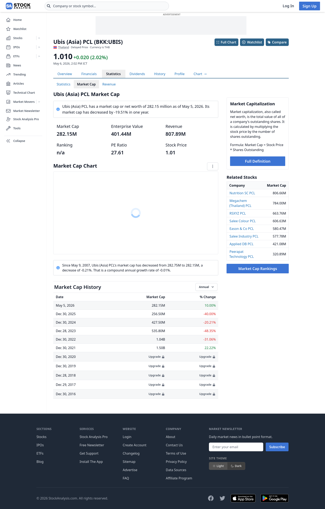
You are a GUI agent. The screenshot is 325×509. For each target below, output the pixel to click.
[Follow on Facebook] (210, 498)
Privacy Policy (176, 461)
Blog (40, 461)
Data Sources (176, 470)
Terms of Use (176, 453)
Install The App (91, 461)
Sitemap (129, 461)
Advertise (130, 470)
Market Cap (86, 84)
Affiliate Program (179, 478)
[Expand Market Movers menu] (39, 102)
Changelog (131, 453)
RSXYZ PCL (237, 213)
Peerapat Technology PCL (241, 254)
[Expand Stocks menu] (39, 38)
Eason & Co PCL (241, 228)
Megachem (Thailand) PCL (240, 203)
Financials (89, 74)
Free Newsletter (92, 445)
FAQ (126, 478)
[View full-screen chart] (200, 74)
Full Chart (226, 42)
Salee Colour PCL (242, 221)
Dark (236, 466)
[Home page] (18, 6)
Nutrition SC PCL (242, 193)
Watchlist (252, 42)
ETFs (40, 453)
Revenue (109, 84)
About (170, 437)
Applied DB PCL (241, 244)
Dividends (137, 74)
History (159, 74)
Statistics (113, 74)
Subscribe (277, 447)
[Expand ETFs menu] (39, 56)
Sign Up (310, 6)
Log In (288, 5)
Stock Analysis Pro (94, 437)
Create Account (134, 445)
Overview (64, 74)
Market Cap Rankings (257, 268)
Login (127, 437)
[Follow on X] (222, 498)
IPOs (40, 445)
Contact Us (174, 445)
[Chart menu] (212, 166)
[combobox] (107, 6)
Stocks (41, 437)
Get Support (89, 453)
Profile (179, 74)
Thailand (63, 47)
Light (218, 466)
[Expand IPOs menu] (39, 47)
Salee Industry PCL (243, 236)
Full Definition (257, 161)
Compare (277, 42)
